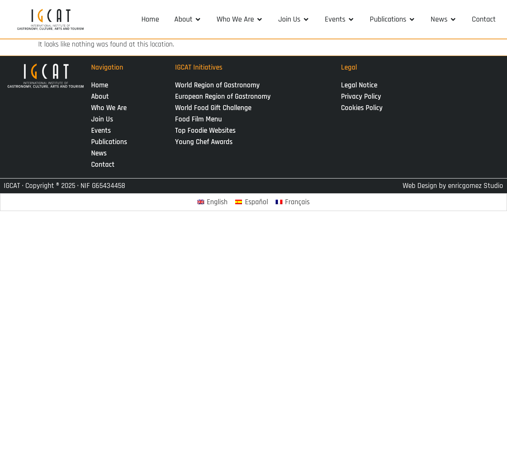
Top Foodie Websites (205, 130)
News (100, 153)
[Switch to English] (213, 202)
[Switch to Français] (293, 202)
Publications (111, 142)
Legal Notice (359, 85)
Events (103, 130)
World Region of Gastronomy (217, 85)
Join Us (104, 119)
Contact (103, 164)
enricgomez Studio (475, 186)
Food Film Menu (198, 119)
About (102, 96)
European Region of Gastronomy (223, 96)
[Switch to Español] (251, 202)
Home (99, 85)
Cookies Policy (362, 108)
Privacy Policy (361, 96)
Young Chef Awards (204, 142)
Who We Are (110, 108)
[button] (188, 19)
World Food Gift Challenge (213, 108)
